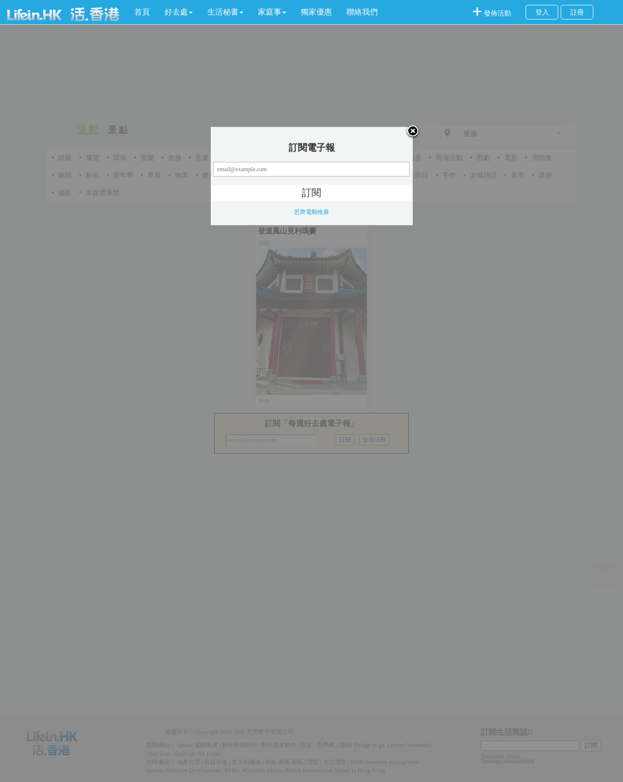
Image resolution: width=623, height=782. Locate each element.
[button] (178, 12)
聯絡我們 (362, 12)
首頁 (142, 12)
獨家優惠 (316, 12)
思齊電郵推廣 (311, 212)
